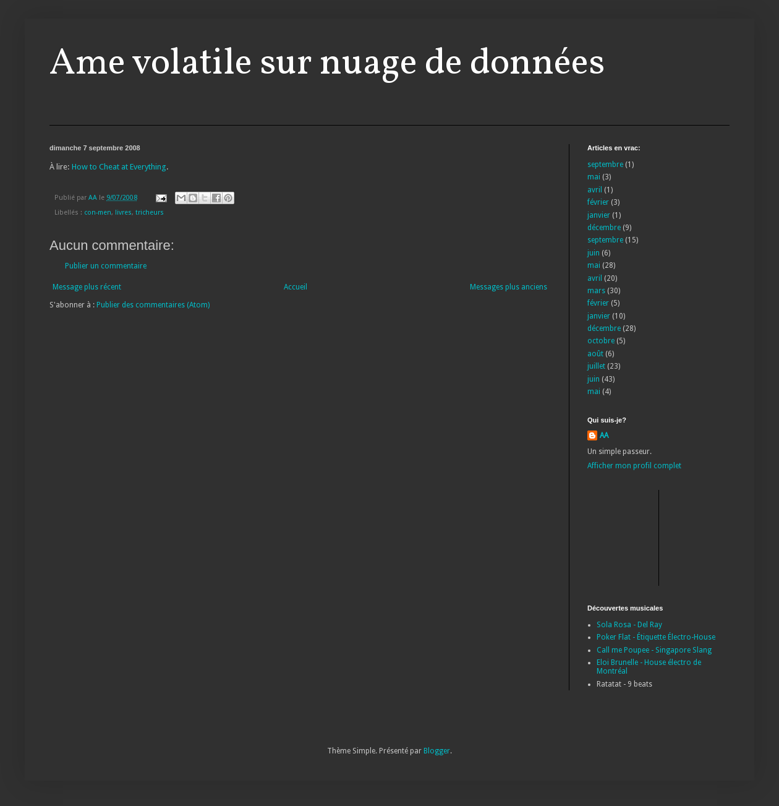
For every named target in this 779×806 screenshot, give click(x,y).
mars (596, 290)
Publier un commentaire (106, 266)
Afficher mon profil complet (634, 465)
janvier (598, 215)
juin (593, 253)
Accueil (295, 287)
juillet (596, 366)
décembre (604, 227)
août (595, 353)
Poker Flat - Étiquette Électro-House (656, 637)
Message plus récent (87, 287)
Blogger (437, 751)
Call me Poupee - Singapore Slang (654, 650)
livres (123, 212)
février (598, 202)
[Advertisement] (643, 536)
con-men (97, 212)
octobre (601, 341)
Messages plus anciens (508, 287)
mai (593, 177)
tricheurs (149, 212)
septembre (605, 164)
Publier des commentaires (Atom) (153, 305)
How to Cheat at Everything (119, 166)
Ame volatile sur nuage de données (327, 64)
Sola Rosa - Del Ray (629, 624)
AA (604, 435)
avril (594, 190)
